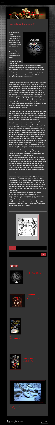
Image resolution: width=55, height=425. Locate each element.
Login (46, 421)
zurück (13, 248)
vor (43, 254)
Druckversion (12, 421)
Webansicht (44, 423)
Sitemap (20, 421)
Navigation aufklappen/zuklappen (27, 2)
